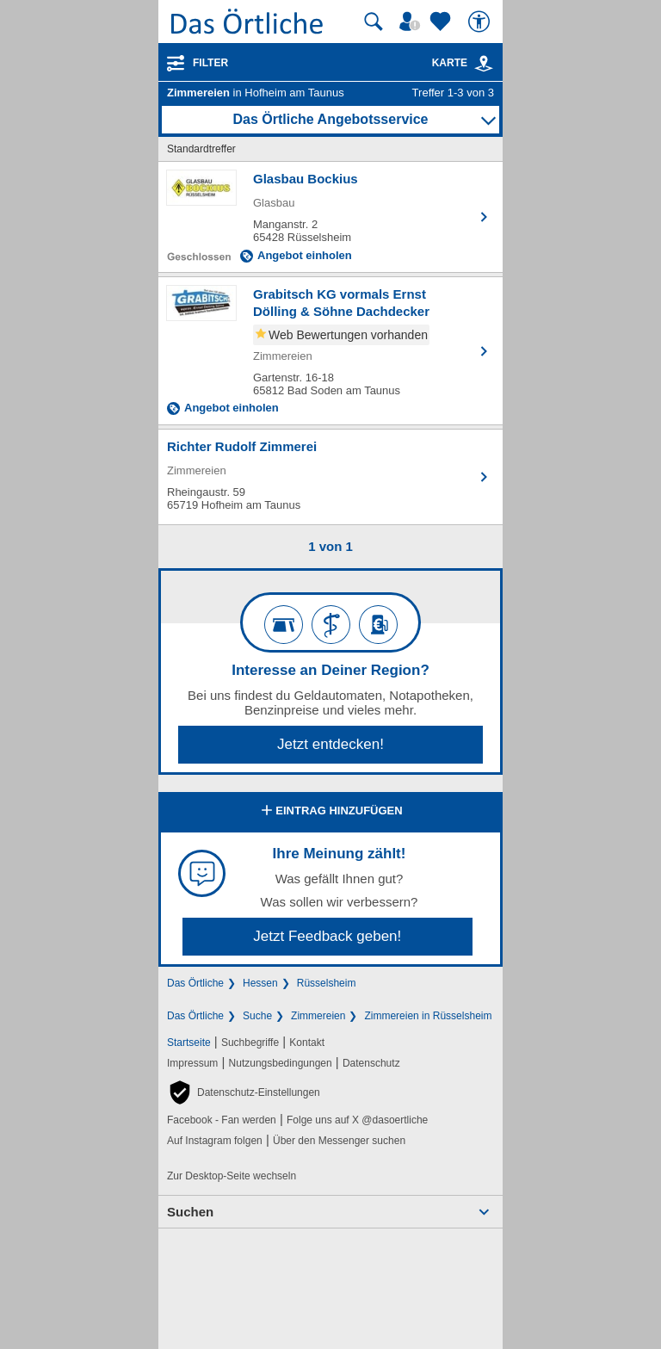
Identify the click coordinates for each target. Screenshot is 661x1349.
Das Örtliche (195, 983)
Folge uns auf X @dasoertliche (357, 1120)
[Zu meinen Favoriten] (442, 21)
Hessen (260, 983)
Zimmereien (318, 1016)
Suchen (190, 1211)
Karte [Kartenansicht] (463, 63)
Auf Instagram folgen (215, 1141)
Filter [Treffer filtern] (210, 63)
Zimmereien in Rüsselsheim (427, 1016)
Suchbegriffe (250, 1043)
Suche (257, 1016)
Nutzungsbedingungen (280, 1063)
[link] (483, 63)
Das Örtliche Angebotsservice (330, 119)
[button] (243, 1092)
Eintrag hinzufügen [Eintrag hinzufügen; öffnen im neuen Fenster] (330, 811)
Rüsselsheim (326, 983)
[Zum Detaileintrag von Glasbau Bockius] (330, 216)
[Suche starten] (373, 21)
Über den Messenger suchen (339, 1141)
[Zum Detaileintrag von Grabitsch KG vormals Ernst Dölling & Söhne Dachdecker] (330, 351)
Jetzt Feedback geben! (327, 936)
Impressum (192, 1063)
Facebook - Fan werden (221, 1120)
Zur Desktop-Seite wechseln (231, 1176)
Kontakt (306, 1043)
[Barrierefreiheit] (481, 21)
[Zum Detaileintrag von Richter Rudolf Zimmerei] (330, 477)
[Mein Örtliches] (412, 21)
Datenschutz (371, 1063)
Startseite (189, 1043)
